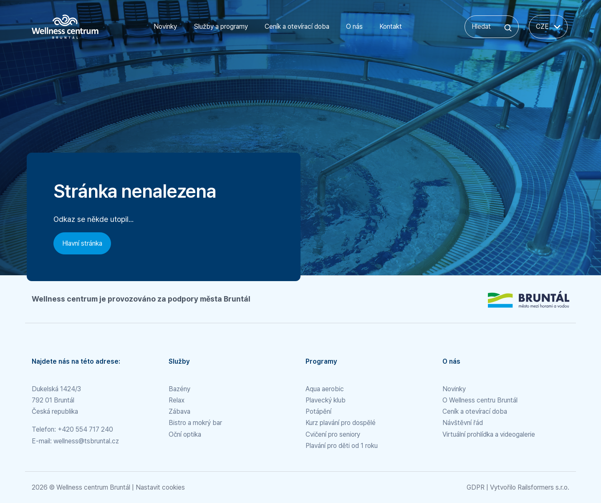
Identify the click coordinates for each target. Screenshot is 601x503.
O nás (354, 26)
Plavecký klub (326, 400)
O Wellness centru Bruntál (480, 400)
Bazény (179, 389)
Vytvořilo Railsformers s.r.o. (529, 487)
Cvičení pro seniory (333, 434)
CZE (548, 26)
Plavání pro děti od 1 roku (342, 446)
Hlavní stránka (82, 243)
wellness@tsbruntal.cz (86, 441)
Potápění (318, 411)
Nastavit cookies (160, 487)
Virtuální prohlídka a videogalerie (488, 434)
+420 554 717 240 (85, 429)
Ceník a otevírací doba (297, 26)
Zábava (179, 411)
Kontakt (390, 26)
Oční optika (185, 434)
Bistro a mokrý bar (195, 423)
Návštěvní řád (462, 423)
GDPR (476, 487)
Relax (176, 400)
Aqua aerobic (325, 389)
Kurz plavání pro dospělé (341, 423)
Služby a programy (221, 26)
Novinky (165, 26)
